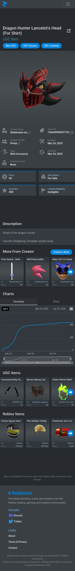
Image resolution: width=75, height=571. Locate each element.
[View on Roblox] (69, 30)
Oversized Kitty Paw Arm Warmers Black (22, 379)
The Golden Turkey (37, 420)
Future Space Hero (11, 420)
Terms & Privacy (17, 541)
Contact (12, 547)
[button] (11, 45)
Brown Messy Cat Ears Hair (41, 379)
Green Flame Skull (61, 379)
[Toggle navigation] (68, 4)
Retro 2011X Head (62, 259)
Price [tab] (56, 301)
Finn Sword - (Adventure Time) (17, 259)
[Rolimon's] (5, 4)
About (11, 535)
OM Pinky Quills (35, 259)
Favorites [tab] (18, 301)
